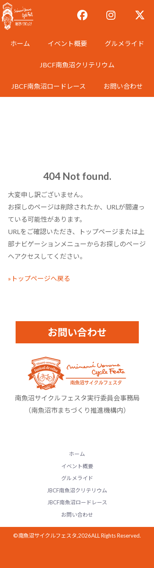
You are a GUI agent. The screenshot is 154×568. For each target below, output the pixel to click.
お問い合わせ (123, 86)
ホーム (20, 43)
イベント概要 (67, 43)
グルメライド (124, 43)
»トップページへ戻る (39, 278)
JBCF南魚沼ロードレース (48, 86)
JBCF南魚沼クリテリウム (77, 65)
